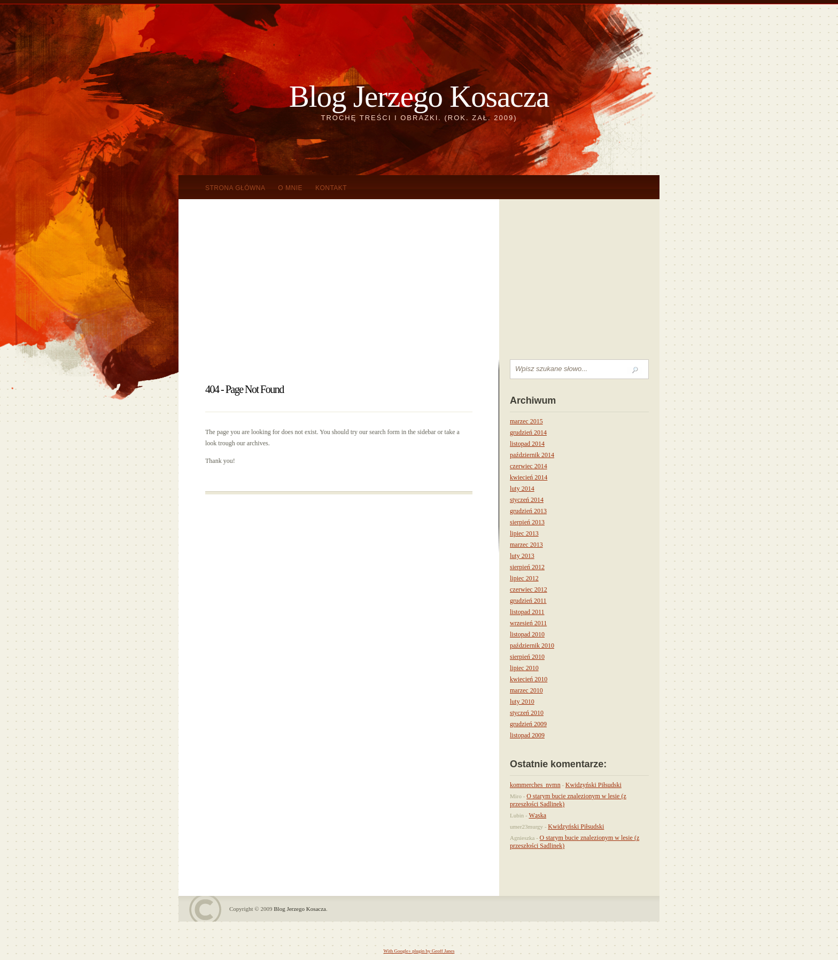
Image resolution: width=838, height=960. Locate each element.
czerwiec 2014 (528, 466)
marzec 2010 (526, 690)
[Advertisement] (419, 279)
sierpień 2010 (527, 656)
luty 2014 (522, 488)
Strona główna (235, 188)
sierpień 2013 (527, 522)
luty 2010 (522, 701)
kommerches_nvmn (535, 785)
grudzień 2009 (528, 724)
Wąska (537, 815)
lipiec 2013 (524, 533)
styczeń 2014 (527, 499)
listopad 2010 (527, 634)
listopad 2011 (527, 612)
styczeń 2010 (527, 713)
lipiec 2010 (524, 668)
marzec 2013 (526, 544)
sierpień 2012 (527, 567)
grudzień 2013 (528, 511)
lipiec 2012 (524, 578)
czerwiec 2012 (528, 589)
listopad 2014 (527, 443)
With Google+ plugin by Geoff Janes (419, 951)
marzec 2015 (526, 421)
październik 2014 (532, 455)
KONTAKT (331, 188)
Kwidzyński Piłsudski (593, 785)
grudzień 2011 (528, 600)
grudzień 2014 (528, 432)
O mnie (290, 188)
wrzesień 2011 (528, 623)
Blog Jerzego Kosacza (419, 96)
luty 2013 (522, 556)
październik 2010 (532, 645)
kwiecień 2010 (528, 679)
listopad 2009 (527, 735)
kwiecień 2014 (528, 477)
